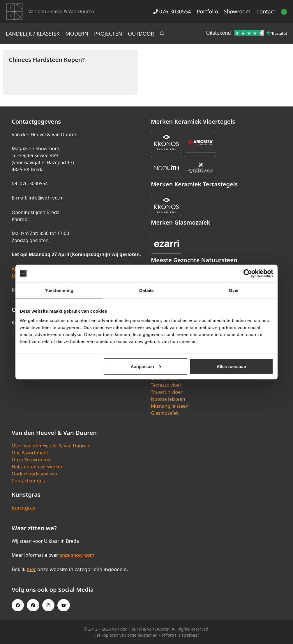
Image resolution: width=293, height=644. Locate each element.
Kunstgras (23, 507)
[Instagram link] (48, 605)
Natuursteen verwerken (37, 466)
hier (31, 569)
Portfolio (207, 11)
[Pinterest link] (33, 605)
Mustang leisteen (169, 406)
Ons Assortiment (30, 452)
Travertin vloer (167, 392)
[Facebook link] (18, 605)
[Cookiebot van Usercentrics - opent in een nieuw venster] (247, 273)
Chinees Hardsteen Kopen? (47, 60)
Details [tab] (146, 290)
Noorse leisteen (168, 399)
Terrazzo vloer (166, 385)
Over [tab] (234, 290)
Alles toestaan (231, 366)
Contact (265, 11)
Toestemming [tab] (59, 290)
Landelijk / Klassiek (33, 33)
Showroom (237, 11)
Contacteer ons (28, 480)
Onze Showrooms (31, 459)
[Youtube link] (63, 605)
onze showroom (76, 555)
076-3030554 (172, 11)
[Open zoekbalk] (162, 33)
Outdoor (141, 33)
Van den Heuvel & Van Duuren (61, 11)
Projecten (108, 33)
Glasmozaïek (165, 413)
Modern (77, 33)
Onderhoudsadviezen (35, 473)
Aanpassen (146, 366)
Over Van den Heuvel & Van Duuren (50, 445)
